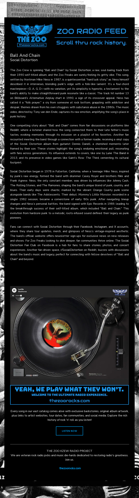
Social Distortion (80, 70)
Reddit (14, 130)
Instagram (100, 227)
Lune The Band (116, 153)
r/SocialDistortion (72, 250)
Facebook (86, 227)
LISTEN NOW (69, 431)
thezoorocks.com (70, 468)
